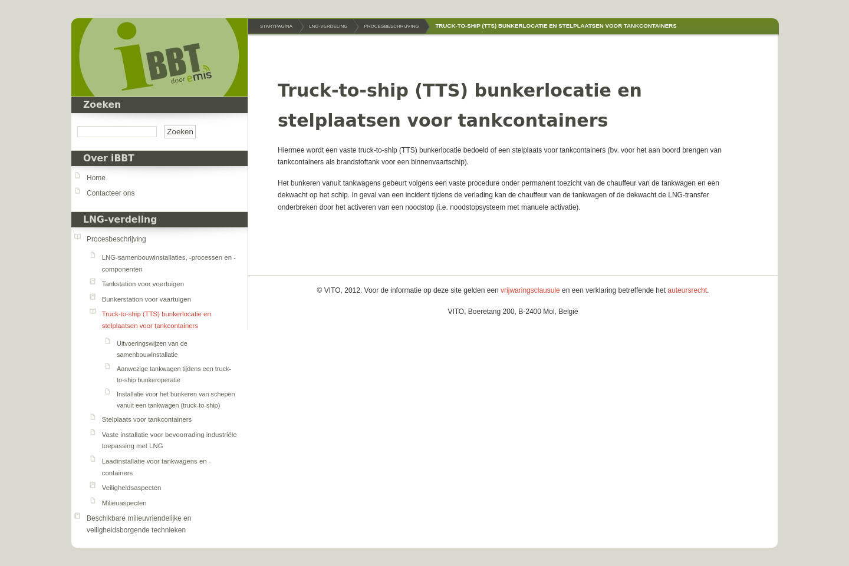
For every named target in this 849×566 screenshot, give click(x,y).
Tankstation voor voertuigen (143, 283)
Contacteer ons (110, 193)
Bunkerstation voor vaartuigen (146, 299)
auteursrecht (687, 290)
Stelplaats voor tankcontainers (147, 419)
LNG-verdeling (120, 219)
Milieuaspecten (124, 503)
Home (96, 178)
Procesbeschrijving (116, 239)
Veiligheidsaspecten (132, 487)
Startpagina (276, 26)
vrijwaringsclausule (530, 290)
